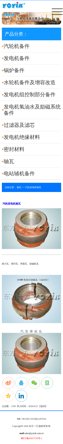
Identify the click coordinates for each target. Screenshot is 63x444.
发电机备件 (17, 58)
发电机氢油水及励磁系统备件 (32, 110)
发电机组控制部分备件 (30, 94)
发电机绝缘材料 (22, 137)
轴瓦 (9, 161)
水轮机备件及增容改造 (30, 82)
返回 (43, 406)
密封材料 (14, 149)
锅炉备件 (14, 70)
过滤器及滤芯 (19, 125)
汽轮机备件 (17, 46)
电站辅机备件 (19, 173)
